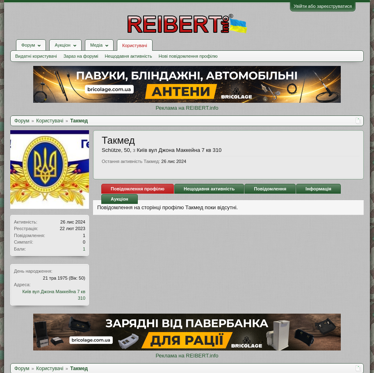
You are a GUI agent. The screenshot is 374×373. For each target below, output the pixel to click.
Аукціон (119, 199)
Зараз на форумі (81, 56)
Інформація (318, 188)
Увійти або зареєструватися (323, 6)
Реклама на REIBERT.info (186, 108)
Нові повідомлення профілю (188, 56)
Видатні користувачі (36, 56)
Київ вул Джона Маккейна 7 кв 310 (179, 150)
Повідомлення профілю (137, 188)
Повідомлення (270, 188)
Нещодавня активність (128, 56)
